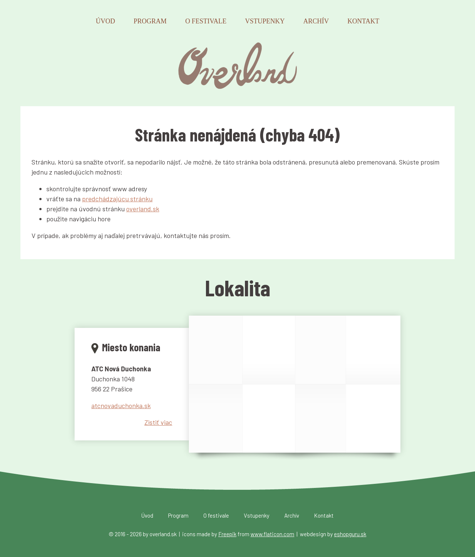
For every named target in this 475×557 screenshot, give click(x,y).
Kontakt (363, 21)
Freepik (227, 534)
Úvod (105, 21)
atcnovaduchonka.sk (121, 405)
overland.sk (142, 209)
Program (150, 21)
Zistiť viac (158, 422)
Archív (316, 21)
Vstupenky (265, 21)
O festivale (205, 21)
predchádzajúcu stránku (117, 199)
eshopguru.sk (350, 534)
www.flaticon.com (272, 534)
